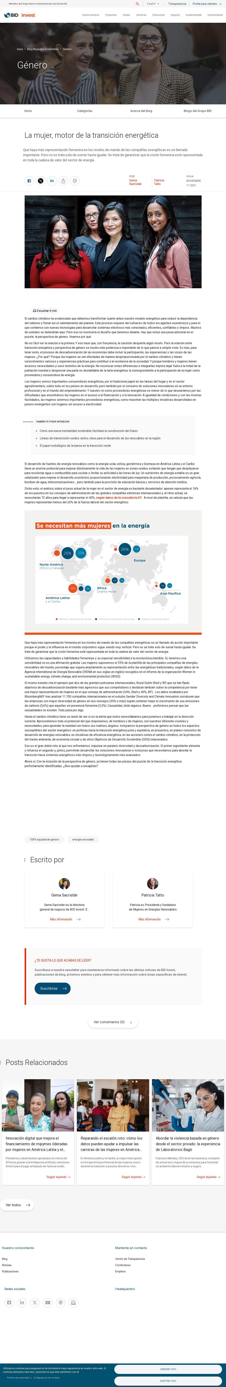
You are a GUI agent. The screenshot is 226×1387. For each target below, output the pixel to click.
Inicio (20, 49)
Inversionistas (215, 14)
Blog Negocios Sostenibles (43, 49)
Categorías (85, 111)
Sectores (141, 14)
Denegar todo (168, 1369)
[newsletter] (73, 1302)
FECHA (189, 176)
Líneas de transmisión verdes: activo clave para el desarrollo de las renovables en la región (100, 438)
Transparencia (177, 3)
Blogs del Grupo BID (198, 111)
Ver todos (18, 1205)
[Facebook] (9, 1302)
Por (132, 176)
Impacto (175, 14)
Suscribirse (53, 988)
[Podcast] (60, 1302)
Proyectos (111, 14)
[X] (35, 1302)
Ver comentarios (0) (109, 1022)
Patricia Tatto (159, 182)
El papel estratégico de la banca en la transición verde (75, 445)
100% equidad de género (44, 839)
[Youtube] (47, 1302)
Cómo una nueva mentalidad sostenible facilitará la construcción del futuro (89, 431)
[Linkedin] (22, 1302)
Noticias (7, 1265)
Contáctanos (123, 1265)
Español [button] (151, 3)
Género (67, 49)
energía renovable (83, 839)
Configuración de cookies (46, 1378)
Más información (64, 919)
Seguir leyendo (58, 1177)
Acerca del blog (141, 111)
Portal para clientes (207, 3)
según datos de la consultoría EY (119, 497)
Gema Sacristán (135, 182)
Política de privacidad (18, 1378)
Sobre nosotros (90, 14)
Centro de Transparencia (130, 1258)
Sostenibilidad (194, 14)
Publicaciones (10, 1271)
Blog (4, 1258)
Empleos (120, 1271)
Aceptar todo (168, 1381)
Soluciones (158, 14)
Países (126, 14)
